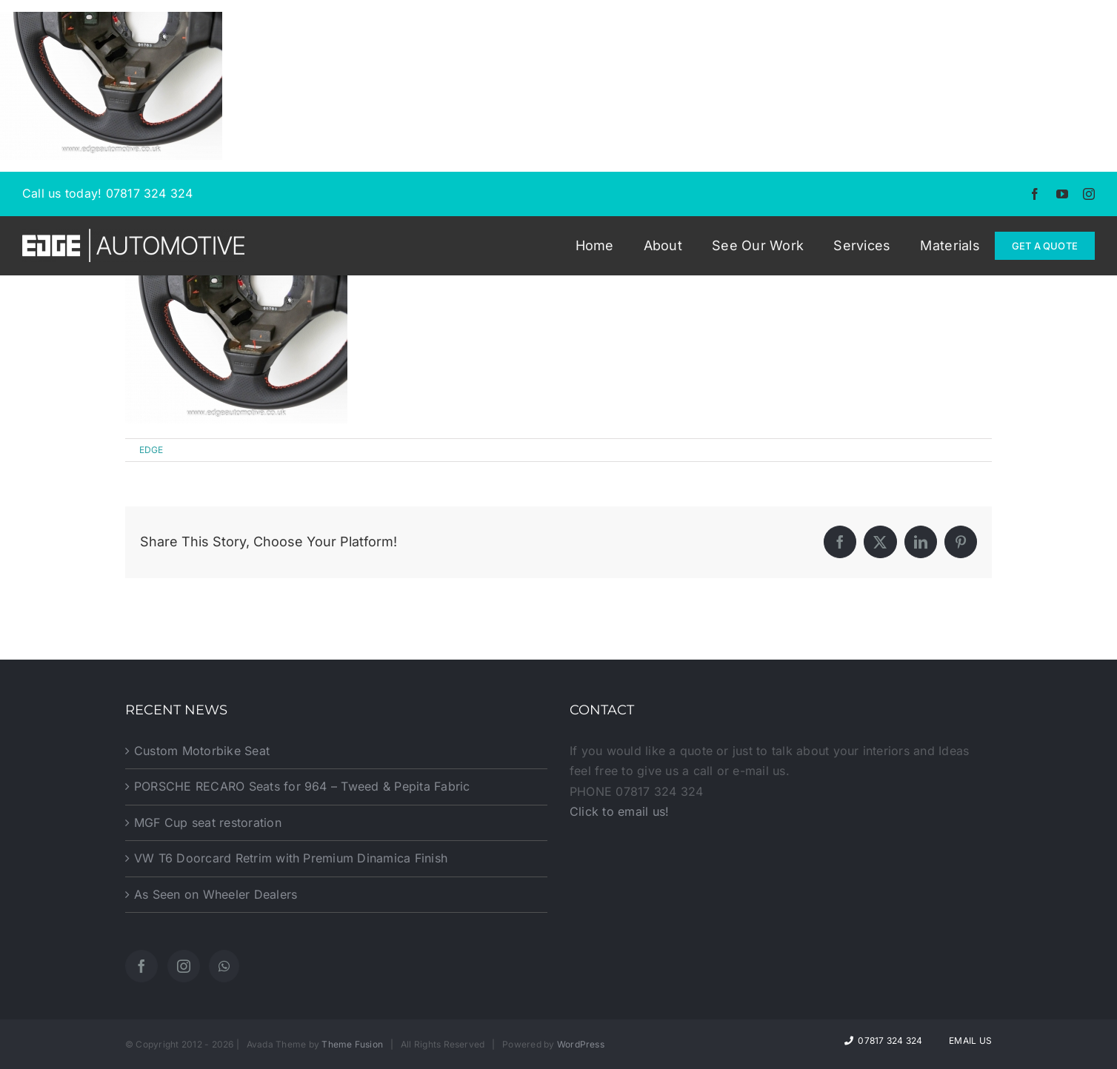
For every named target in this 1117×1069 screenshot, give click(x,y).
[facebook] (1035, 194)
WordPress (580, 1044)
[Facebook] (141, 966)
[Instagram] (183, 966)
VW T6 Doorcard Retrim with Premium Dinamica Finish (290, 858)
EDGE (151, 449)
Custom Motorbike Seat (202, 750)
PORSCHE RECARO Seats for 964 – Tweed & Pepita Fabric (302, 786)
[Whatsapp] (224, 966)
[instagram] (1089, 194)
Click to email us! (619, 811)
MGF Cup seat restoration (207, 822)
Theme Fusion (352, 1044)
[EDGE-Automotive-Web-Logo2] (133, 234)
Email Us (968, 1040)
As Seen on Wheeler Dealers (215, 894)
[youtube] (1062, 194)
